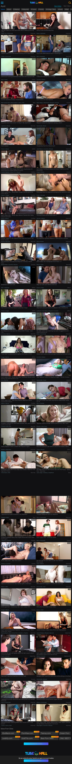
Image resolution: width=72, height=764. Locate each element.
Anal (2, 79)
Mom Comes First (5, 102)
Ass (2, 380)
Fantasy (3, 563)
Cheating (45, 472)
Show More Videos (36, 744)
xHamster (33, 33)
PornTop (69, 610)
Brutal (44, 125)
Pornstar (57, 102)
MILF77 (33, 380)
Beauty (8, 125)
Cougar (38, 172)
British (38, 33)
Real (67, 9)
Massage (42, 195)
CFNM (2, 56)
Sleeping (16, 9)
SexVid (69, 403)
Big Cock (8, 241)
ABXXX (33, 149)
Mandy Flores (4, 264)
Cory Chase (45, 310)
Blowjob (52, 102)
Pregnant (50, 310)
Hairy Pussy (44, 426)
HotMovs (33, 172)
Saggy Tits (3, 33)
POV (23, 102)
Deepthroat (51, 472)
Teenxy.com (49, 732)
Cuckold (3, 426)
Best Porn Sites (49, 738)
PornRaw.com (30, 732)
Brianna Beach (14, 102)
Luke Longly (39, 472)
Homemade (10, 33)
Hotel (10, 725)
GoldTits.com (30, 738)
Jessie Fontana (40, 633)
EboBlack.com (11, 732)
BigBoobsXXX (67, 656)
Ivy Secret (39, 310)
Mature (43, 79)
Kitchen (42, 241)
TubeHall (36, 2)
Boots (60, 9)
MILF (2, 287)
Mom (9, 9)
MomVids (68, 56)
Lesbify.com (11, 738)
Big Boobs (42, 33)
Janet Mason (40, 149)
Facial (44, 380)
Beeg (34, 102)
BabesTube (68, 633)
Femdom (20, 633)
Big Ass (3, 241)
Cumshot (39, 79)
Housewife (42, 540)
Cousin (34, 9)
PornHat (69, 540)
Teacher (26, 633)
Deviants (69, 102)
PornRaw (33, 195)
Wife (9, 472)
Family (41, 9)
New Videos (57, 6)
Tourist (3, 725)
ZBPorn (33, 79)
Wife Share (8, 426)
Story (38, 241)
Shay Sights (39, 725)
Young (5, 79)
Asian (38, 334)
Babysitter (26, 9)
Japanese (3, 125)
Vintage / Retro (51, 9)
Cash (6, 725)
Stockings (42, 56)
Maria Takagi (40, 102)
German (39, 218)
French (3, 149)
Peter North (46, 102)
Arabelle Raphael (5, 172)
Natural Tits (13, 172)
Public (42, 287)
